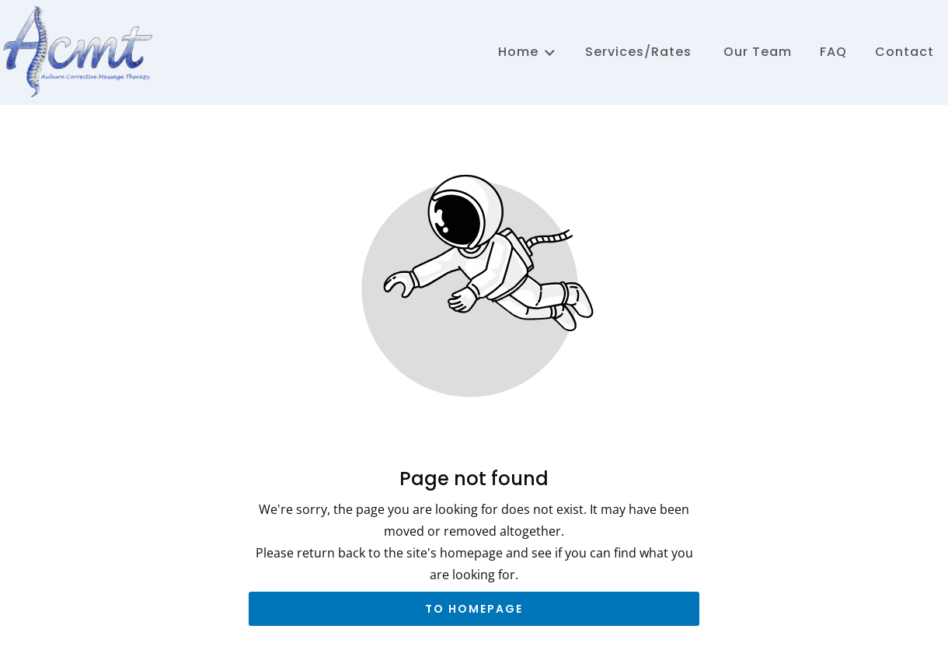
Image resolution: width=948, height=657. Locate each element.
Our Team (756, 52)
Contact (904, 52)
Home (527, 52)
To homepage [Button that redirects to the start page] (474, 609)
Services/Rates (638, 52)
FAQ (833, 52)
